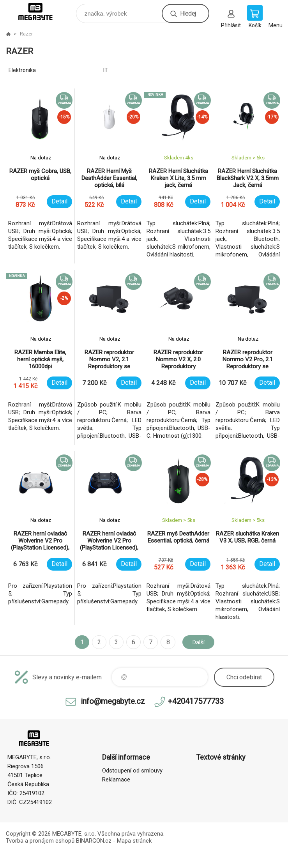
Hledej (188, 13)
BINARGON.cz (93, 840)
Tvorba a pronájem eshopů (40, 840)
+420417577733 (196, 701)
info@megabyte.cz (113, 701)
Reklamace (116, 779)
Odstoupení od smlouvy (132, 770)
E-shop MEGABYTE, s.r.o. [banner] (40, 11)
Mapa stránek (134, 840)
